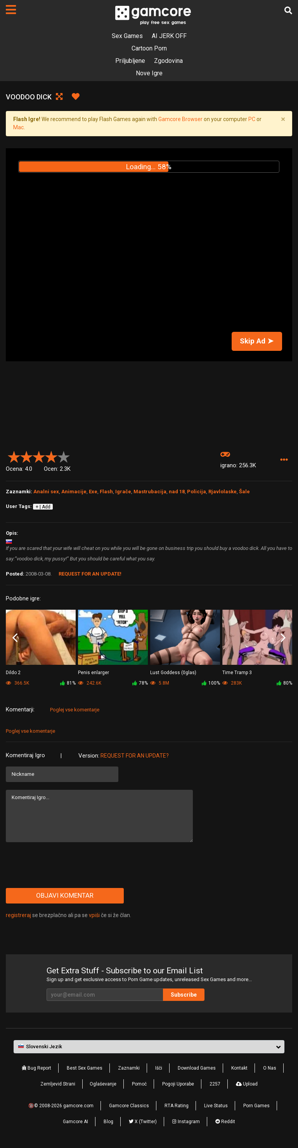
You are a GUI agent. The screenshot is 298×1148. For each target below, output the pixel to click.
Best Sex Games (84, 1068)
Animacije (74, 491)
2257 (215, 1084)
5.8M (159, 683)
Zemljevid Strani (57, 1084)
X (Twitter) (143, 1121)
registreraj (18, 915)
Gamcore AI (75, 1121)
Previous (15, 637)
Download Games (197, 1068)
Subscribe (184, 995)
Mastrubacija (149, 491)
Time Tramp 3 (237, 672)
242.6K (89, 683)
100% (211, 683)
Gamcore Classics (129, 1105)
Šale (244, 491)
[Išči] (288, 10)
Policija (196, 491)
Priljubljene (130, 60)
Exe (93, 491)
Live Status (216, 1105)
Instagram (186, 1121)
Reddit (225, 1121)
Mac (18, 127)
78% (140, 683)
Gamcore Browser (180, 119)
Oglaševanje (103, 1084)
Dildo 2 (13, 672)
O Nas (269, 1068)
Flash (106, 491)
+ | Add (43, 507)
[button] (283, 460)
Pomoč (139, 1084)
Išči (158, 1068)
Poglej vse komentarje (74, 710)
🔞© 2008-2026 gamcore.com (61, 1105)
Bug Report (36, 1068)
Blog (108, 1121)
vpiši (95, 915)
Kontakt (239, 1068)
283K (232, 683)
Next (283, 637)
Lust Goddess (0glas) (173, 672)
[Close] (283, 119)
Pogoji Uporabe (178, 1084)
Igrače (123, 491)
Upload (247, 1084)
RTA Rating (177, 1105)
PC (251, 119)
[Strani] (11, 10)
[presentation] (65, 865)
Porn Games (256, 1105)
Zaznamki (129, 1068)
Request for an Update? (134, 756)
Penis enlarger (93, 672)
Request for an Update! (90, 574)
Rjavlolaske (222, 491)
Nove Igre (149, 73)
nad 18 (177, 491)
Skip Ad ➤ (257, 341)
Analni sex (46, 491)
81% (68, 683)
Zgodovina (168, 60)
